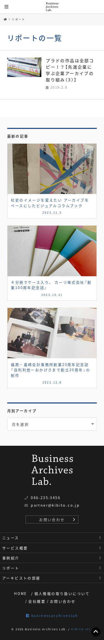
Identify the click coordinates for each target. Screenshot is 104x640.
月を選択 (20, 424)
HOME (20, 593)
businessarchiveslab (52, 615)
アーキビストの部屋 (21, 578)
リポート (19, 19)
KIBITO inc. (81, 629)
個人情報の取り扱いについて (62, 593)
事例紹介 (10, 558)
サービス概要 (15, 548)
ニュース (10, 537)
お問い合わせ (52, 519)
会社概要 (36, 601)
